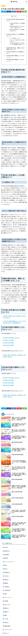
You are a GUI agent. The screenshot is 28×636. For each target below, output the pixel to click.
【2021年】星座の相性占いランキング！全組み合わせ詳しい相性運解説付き (14, 322)
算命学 (6, 558)
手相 (5, 594)
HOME (6, 547)
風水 (5, 565)
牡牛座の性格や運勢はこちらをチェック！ (15, 56)
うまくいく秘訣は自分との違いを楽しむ (17, 40)
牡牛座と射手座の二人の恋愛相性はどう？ (15, 35)
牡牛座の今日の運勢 (8, 345)
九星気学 (6, 587)
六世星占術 (7, 590)
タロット (6, 633)
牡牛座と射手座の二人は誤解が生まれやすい (17, 30)
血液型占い (7, 572)
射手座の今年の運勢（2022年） (11, 378)
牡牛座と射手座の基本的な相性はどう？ (15, 20)
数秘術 (6, 583)
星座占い (3, 5)
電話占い (6, 612)
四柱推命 (6, 554)
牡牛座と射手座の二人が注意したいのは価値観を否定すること (17, 43)
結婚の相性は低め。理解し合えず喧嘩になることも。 (15, 48)
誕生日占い (7, 551)
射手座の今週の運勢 (8, 383)
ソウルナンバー (8, 629)
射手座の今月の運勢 (8, 380)
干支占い (6, 576)
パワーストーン (8, 597)
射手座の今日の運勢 (8, 385)
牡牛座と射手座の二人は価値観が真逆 (17, 24)
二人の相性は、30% (14, 38)
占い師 (6, 619)
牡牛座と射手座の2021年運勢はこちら (15, 52)
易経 (5, 615)
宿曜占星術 (7, 626)
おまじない (7, 604)
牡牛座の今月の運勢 (8, 340)
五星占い (6, 622)
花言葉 (6, 601)
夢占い (6, 569)
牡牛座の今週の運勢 (8, 342)
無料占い (6, 608)
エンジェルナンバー (9, 562)
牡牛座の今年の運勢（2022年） (11, 338)
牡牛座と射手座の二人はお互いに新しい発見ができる (17, 27)
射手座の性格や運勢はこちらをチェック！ (15, 60)
